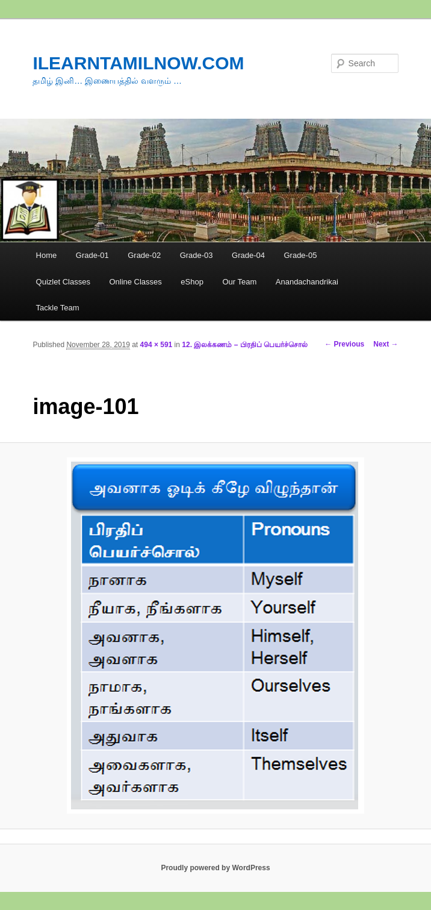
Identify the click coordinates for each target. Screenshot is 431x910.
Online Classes (135, 281)
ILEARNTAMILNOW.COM (138, 63)
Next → (385, 344)
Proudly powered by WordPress (215, 868)
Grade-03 (196, 255)
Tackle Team (57, 307)
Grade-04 (248, 255)
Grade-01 (92, 255)
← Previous (344, 344)
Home (46, 255)
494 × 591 (156, 344)
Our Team (239, 281)
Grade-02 (144, 255)
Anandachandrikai (307, 281)
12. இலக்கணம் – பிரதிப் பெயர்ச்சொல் (245, 344)
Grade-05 (300, 255)
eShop (192, 281)
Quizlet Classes (63, 281)
